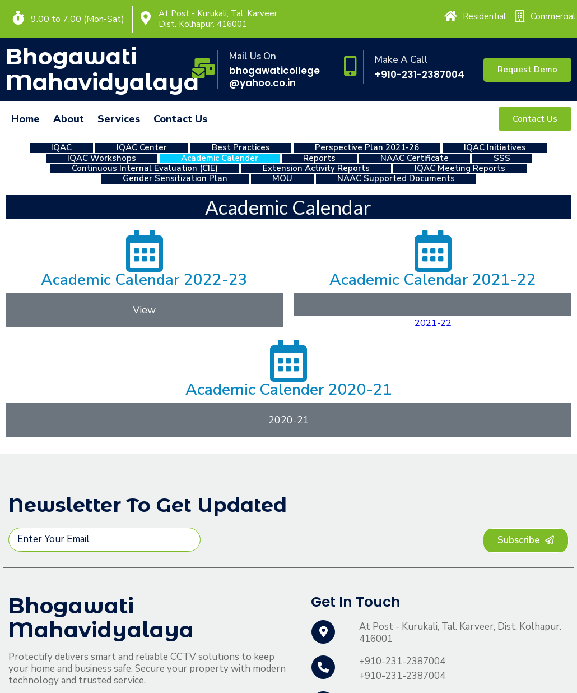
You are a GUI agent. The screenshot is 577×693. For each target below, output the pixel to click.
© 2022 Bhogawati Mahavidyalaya (78, 673)
